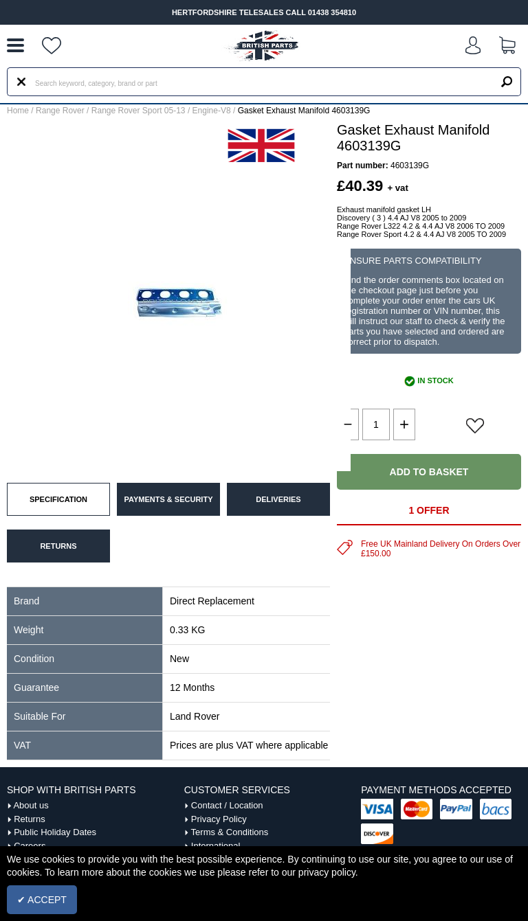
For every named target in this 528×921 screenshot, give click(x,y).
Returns (29, 819)
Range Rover (60, 110)
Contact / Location (227, 805)
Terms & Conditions (230, 832)
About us (30, 805)
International (216, 846)
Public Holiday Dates (55, 832)
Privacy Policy (219, 819)
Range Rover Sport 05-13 (138, 110)
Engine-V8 (211, 110)
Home (18, 110)
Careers (29, 846)
